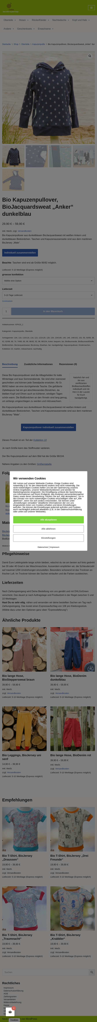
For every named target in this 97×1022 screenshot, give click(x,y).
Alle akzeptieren (48, 519)
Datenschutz (43, 547)
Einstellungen (48, 538)
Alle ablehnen (48, 529)
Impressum (54, 547)
